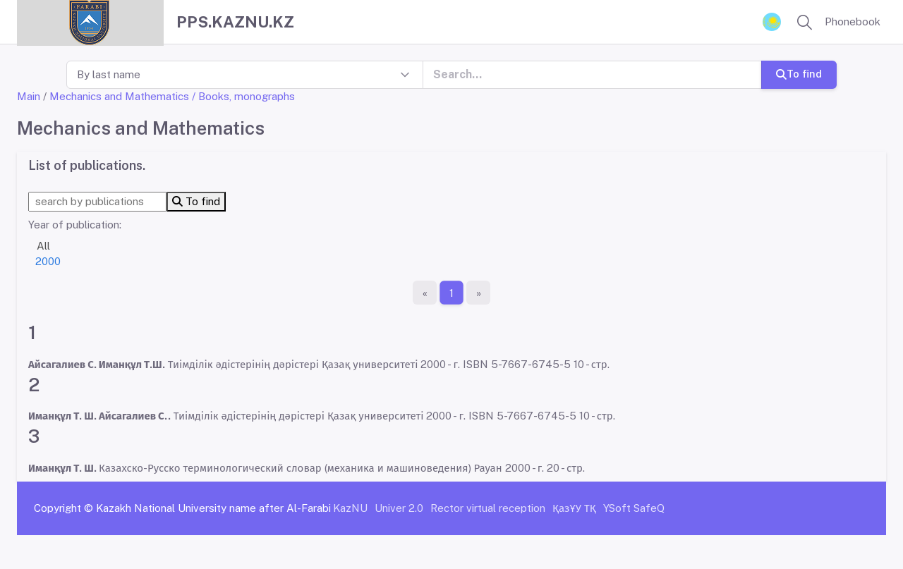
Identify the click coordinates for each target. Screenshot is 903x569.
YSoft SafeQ (634, 508)
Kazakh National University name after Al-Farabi (213, 508)
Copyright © (63, 508)
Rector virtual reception (487, 508)
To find (799, 74)
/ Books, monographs (243, 96)
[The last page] (478, 293)
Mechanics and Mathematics (119, 96)
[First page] (425, 293)
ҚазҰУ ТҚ (574, 508)
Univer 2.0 (399, 508)
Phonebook (852, 21)
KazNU (350, 508)
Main (28, 96)
